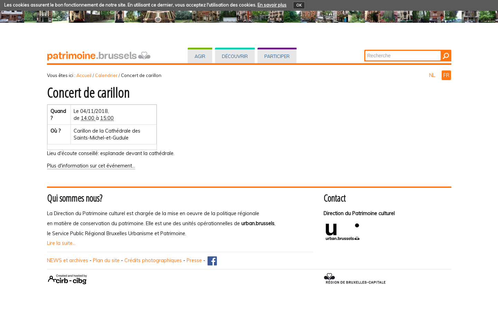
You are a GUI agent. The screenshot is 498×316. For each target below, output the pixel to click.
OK (299, 5)
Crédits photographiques (153, 260)
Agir (200, 56)
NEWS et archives (67, 260)
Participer (277, 56)
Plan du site (106, 260)
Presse (194, 260)
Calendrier (106, 75)
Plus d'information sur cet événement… (91, 166)
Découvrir (235, 56)
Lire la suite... (61, 243)
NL (432, 75)
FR (446, 75)
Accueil (84, 75)
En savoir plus (271, 5)
